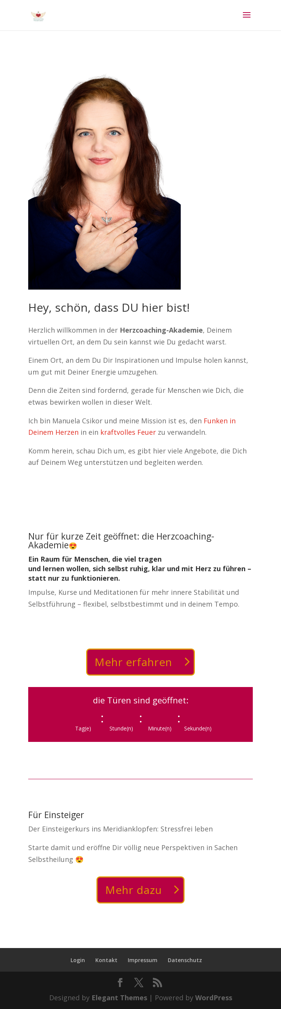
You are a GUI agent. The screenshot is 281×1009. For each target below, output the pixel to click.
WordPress (213, 997)
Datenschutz (185, 960)
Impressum (142, 960)
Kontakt (106, 960)
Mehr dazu (133, 889)
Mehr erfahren (133, 662)
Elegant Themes (119, 997)
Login (78, 960)
